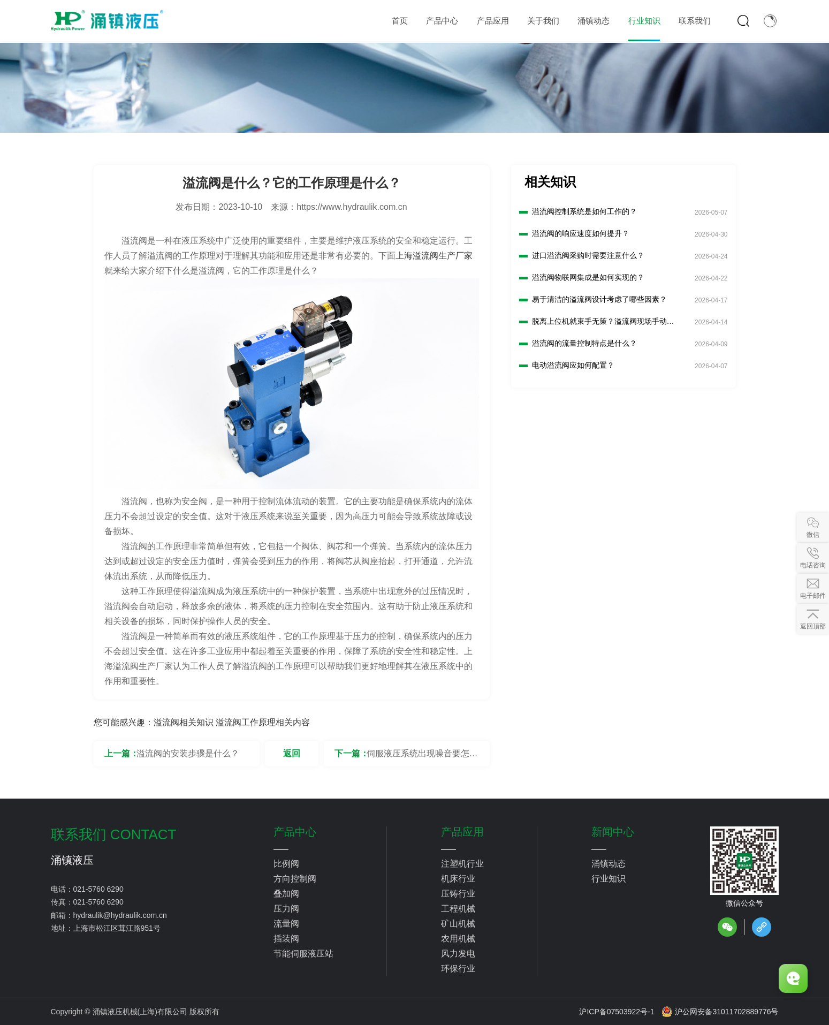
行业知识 (608, 878)
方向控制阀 (294, 878)
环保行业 (458, 968)
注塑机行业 (462, 863)
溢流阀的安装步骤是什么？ (187, 753)
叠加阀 (286, 893)
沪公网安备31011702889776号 (719, 1011)
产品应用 (462, 831)
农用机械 (458, 938)
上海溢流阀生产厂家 (434, 255)
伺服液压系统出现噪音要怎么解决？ (422, 757)
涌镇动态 (608, 863)
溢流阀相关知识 (184, 722)
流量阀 (286, 923)
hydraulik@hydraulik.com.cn (120, 915)
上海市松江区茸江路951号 (117, 928)
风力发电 (458, 953)
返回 (291, 753)
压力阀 (286, 908)
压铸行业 (458, 893)
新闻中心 (612, 831)
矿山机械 (458, 923)
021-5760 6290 (98, 889)
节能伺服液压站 (303, 953)
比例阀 (286, 863)
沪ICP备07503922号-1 (616, 1011)
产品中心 (294, 831)
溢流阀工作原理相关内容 (263, 722)
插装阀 (286, 938)
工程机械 (458, 908)
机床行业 (458, 878)
